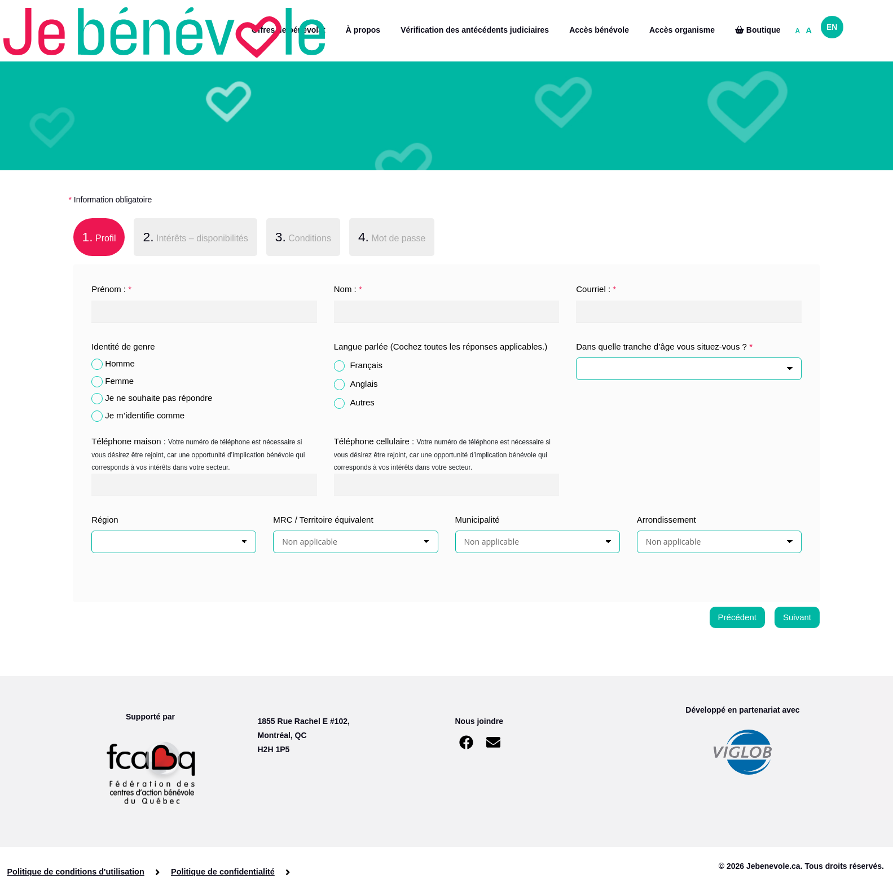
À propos (363, 29)
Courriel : (596, 289)
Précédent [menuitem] (737, 617)
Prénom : (111, 289)
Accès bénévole (599, 29)
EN (831, 27)
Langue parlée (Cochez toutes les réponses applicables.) (441, 346)
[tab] (99, 239)
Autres (362, 402)
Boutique (758, 29)
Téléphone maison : (128, 441)
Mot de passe (392, 236)
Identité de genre (123, 346)
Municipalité (477, 519)
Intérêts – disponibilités (195, 236)
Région (104, 519)
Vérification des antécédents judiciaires (475, 29)
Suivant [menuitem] (797, 617)
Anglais (363, 383)
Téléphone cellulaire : (374, 441)
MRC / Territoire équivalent (323, 519)
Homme (120, 363)
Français (366, 365)
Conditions (303, 236)
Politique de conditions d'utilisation (75, 871)
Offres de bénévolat (288, 29)
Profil (94, 235)
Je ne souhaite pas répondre (158, 398)
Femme (119, 381)
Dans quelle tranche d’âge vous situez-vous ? (664, 346)
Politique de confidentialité (219, 871)
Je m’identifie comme (144, 415)
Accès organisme (682, 29)
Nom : (348, 289)
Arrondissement (666, 519)
